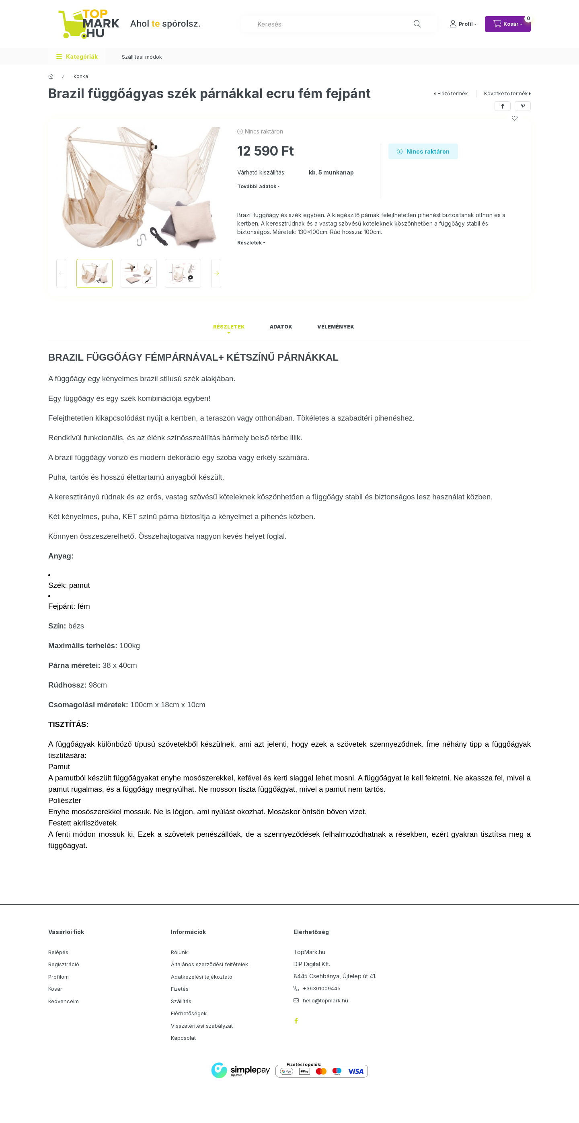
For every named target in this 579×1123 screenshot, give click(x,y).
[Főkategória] (51, 76)
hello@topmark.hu (325, 1000)
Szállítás (181, 1001)
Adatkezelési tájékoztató (201, 976)
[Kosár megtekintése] (508, 24)
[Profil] (463, 24)
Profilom (58, 976)
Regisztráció (63, 964)
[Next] (216, 273)
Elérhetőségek (189, 1013)
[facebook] (503, 106)
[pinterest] (523, 106)
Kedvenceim (63, 1001)
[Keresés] (417, 24)
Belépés (58, 952)
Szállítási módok (142, 56)
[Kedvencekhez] (515, 118)
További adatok (256, 186)
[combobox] (339, 24)
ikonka (80, 76)
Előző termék (452, 93)
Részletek (249, 243)
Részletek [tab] (229, 327)
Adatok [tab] (281, 327)
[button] (77, 56)
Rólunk (179, 952)
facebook (296, 1021)
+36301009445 (322, 988)
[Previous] (61, 273)
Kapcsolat (183, 1038)
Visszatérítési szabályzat (202, 1025)
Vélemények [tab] (335, 327)
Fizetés (180, 988)
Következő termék (506, 93)
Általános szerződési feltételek (209, 964)
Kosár (55, 988)
